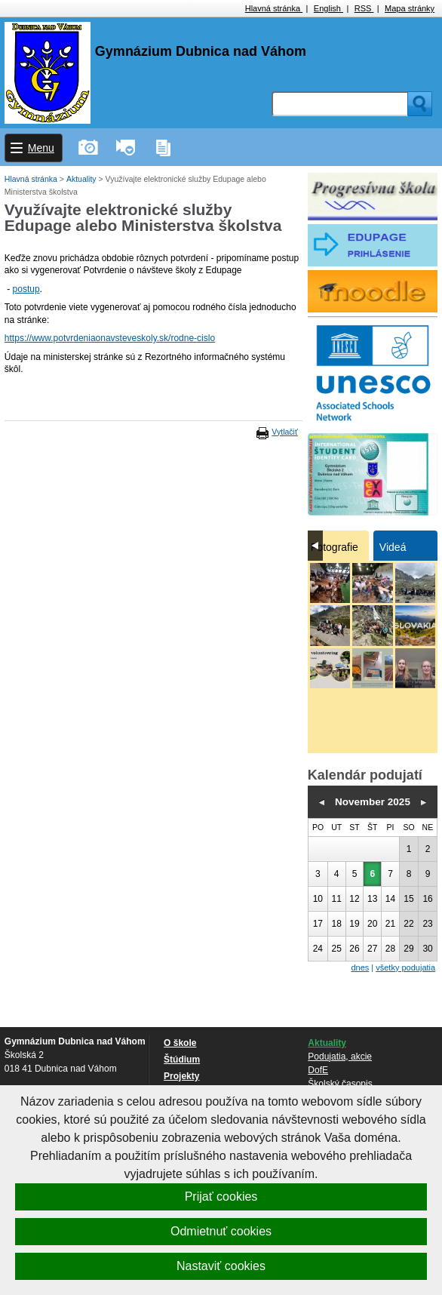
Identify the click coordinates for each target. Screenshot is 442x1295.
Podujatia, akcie (340, 1056)
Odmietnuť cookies (221, 1231)
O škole (180, 1043)
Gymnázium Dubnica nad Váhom (200, 51)
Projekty (181, 1076)
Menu (41, 148)
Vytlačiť (284, 431)
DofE (318, 1070)
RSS (364, 8)
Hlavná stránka (273, 8)
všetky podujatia (405, 967)
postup (26, 289)
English (328, 8)
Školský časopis (340, 1083)
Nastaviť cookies (221, 1266)
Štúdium (182, 1059)
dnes (360, 967)
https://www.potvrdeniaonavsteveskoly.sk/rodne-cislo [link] (110, 338)
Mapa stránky (409, 8)
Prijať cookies (221, 1196)
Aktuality (82, 178)
